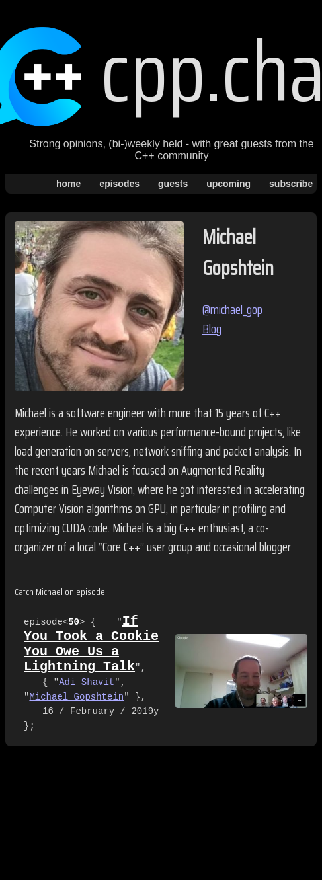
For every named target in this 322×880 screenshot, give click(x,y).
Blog (211, 329)
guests (173, 184)
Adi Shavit (86, 692)
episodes (119, 184)
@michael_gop (232, 309)
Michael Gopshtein (76, 706)
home (68, 184)
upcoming (228, 184)
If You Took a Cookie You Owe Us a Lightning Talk (91, 649)
